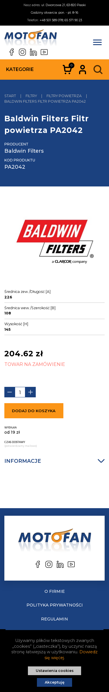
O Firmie (54, 591)
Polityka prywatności (54, 605)
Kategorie (20, 69)
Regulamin (54, 619)
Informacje (54, 461)
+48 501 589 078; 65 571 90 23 (61, 20)
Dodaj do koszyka (34, 410)
